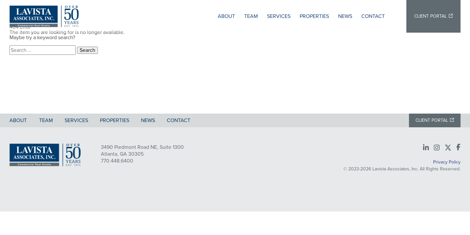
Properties (314, 16)
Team (251, 16)
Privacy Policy (447, 162)
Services (278, 16)
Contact (373, 16)
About (226, 16)
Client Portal (430, 16)
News (345, 16)
